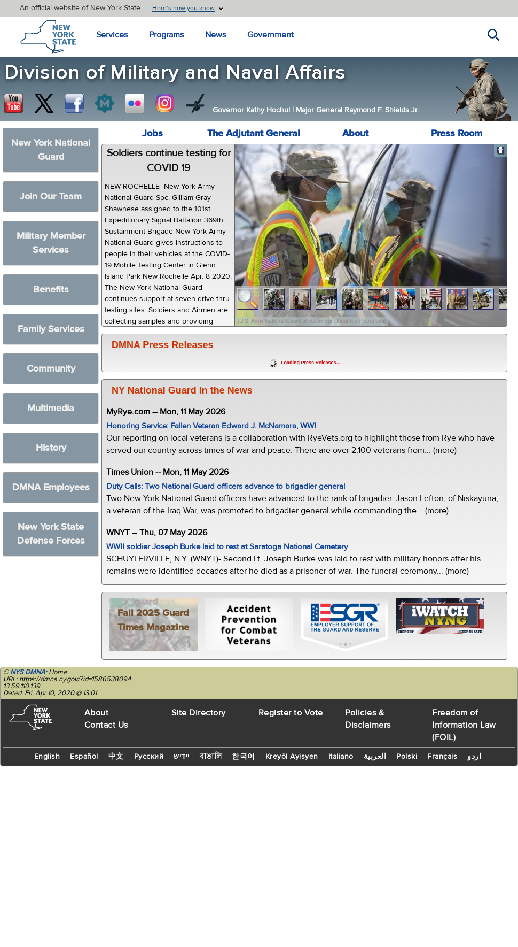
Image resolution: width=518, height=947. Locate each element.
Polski (406, 756)
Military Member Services (51, 243)
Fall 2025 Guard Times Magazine (153, 620)
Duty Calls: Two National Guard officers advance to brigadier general (225, 486)
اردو (474, 756)
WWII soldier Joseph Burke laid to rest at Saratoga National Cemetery (227, 547)
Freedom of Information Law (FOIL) (464, 725)
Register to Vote (290, 712)
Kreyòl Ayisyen (291, 756)
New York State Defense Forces (51, 534)
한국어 (243, 756)
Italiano (341, 756)
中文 (116, 756)
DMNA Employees (51, 487)
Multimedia (50, 408)
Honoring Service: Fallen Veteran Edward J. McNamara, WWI (211, 426)
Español (84, 756)
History (51, 448)
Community (51, 369)
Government (270, 34)
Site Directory (198, 712)
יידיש (182, 756)
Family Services (51, 329)
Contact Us (106, 725)
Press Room (456, 133)
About (355, 133)
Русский (149, 756)
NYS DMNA (27, 672)
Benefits (51, 289)
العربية (375, 756)
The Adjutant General (253, 133)
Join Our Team (51, 196)
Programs (166, 34)
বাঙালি (211, 756)
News (215, 34)
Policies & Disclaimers (368, 718)
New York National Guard (50, 150)
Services (112, 34)
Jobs (152, 133)
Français (442, 756)
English (47, 756)
